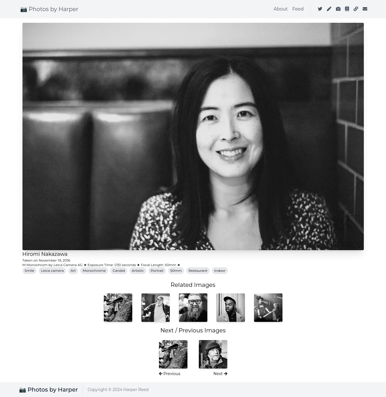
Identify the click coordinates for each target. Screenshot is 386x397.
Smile (29, 270)
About (281, 9)
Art (73, 270)
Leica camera (52, 270)
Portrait (157, 270)
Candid (119, 270)
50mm (176, 270)
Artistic (138, 270)
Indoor (220, 270)
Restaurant (198, 270)
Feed (298, 9)
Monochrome (94, 270)
